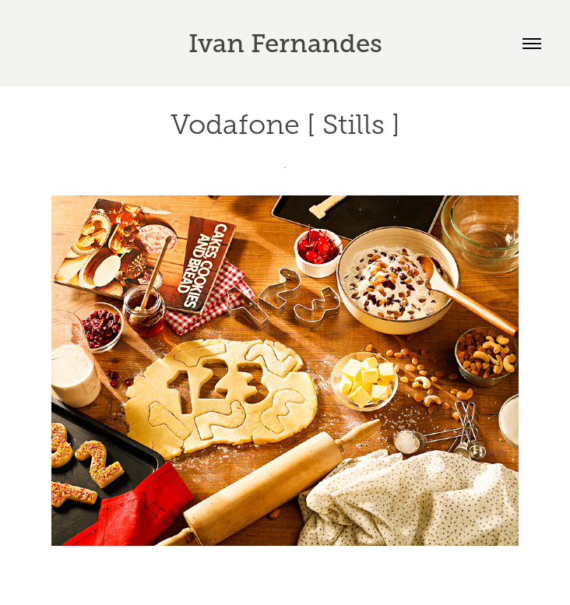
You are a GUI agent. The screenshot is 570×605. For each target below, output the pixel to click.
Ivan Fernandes (285, 43)
